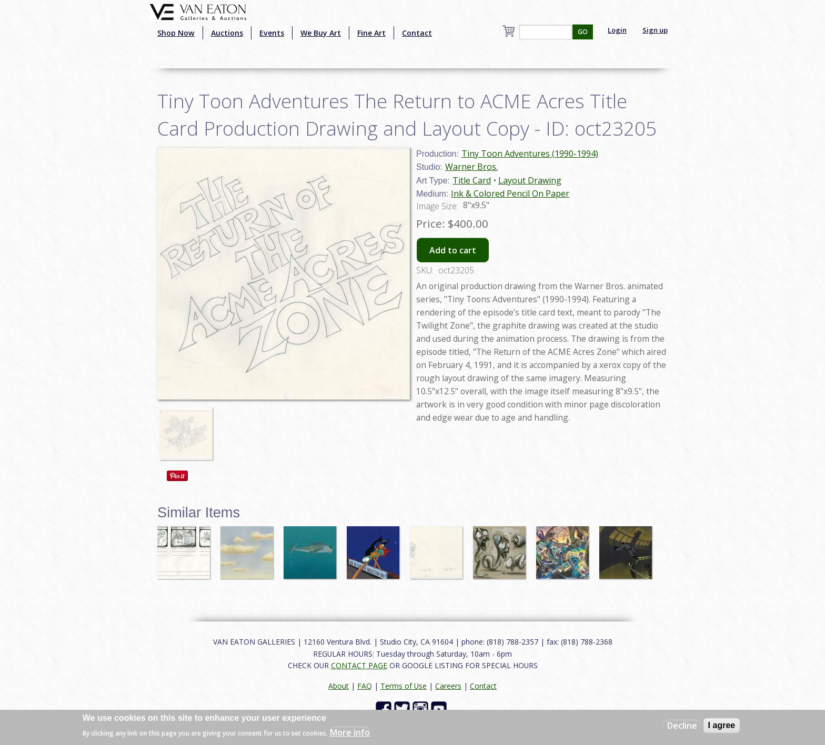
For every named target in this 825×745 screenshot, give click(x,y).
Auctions (227, 33)
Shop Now (176, 33)
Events (271, 33)
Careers (448, 686)
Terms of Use (403, 686)
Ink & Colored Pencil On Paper (510, 193)
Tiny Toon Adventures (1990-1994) (529, 153)
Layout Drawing (529, 180)
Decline (682, 725)
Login (617, 30)
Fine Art (371, 33)
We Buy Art (320, 33)
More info (350, 732)
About (338, 686)
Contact (417, 33)
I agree (722, 725)
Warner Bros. (471, 166)
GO (583, 31)
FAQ (364, 686)
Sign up (655, 30)
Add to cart (452, 250)
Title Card (471, 180)
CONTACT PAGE (359, 665)
